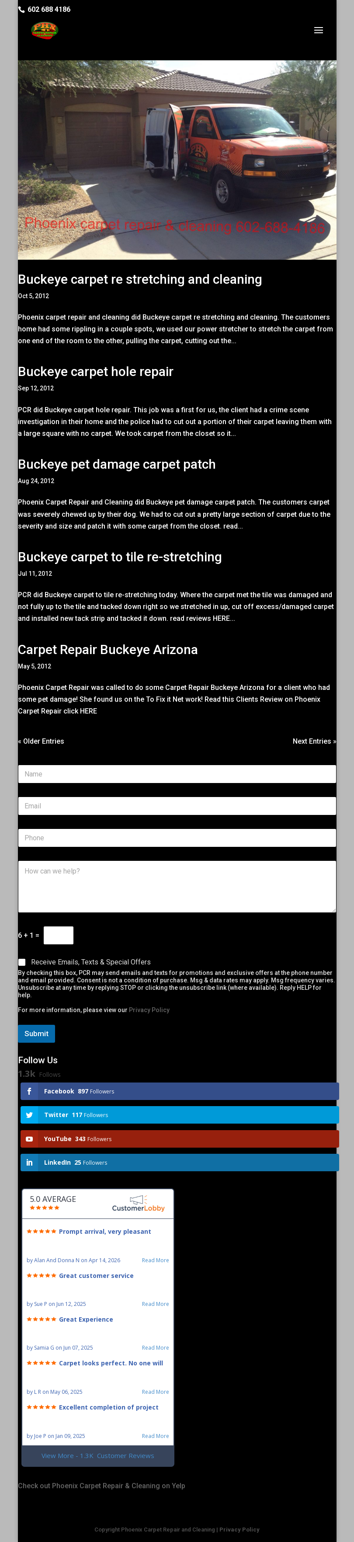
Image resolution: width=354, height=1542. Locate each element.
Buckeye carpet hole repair (96, 371)
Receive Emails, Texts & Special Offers (91, 962)
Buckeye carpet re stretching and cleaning (140, 279)
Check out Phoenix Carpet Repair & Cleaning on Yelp (101, 1486)
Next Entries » (315, 741)
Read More (155, 1260)
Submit (36, 1033)
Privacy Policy (149, 1009)
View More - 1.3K (98, 1456)
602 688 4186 (49, 9)
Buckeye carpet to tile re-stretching (120, 556)
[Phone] (177, 837)
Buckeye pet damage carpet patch (117, 464)
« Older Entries (41, 741)
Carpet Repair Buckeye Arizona (108, 649)
